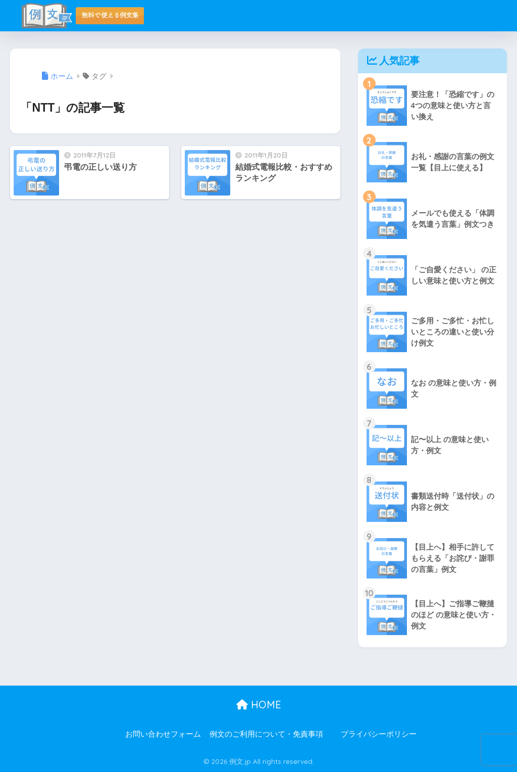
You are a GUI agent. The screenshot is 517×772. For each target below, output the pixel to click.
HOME (258, 704)
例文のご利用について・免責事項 (266, 734)
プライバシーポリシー (379, 734)
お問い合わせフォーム (163, 734)
